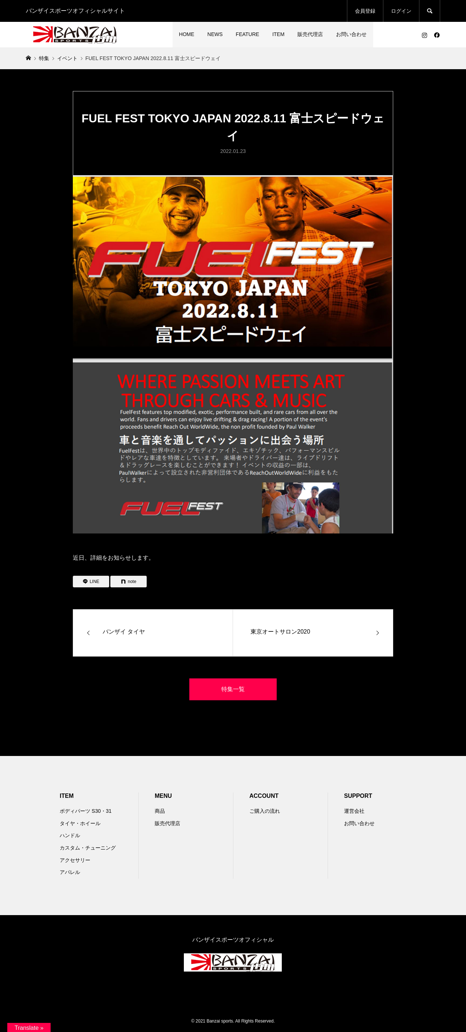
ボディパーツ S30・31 (85, 811)
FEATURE (247, 34)
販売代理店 (310, 34)
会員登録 (365, 11)
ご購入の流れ (264, 811)
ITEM (278, 34)
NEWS (215, 34)
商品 (160, 811)
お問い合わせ (351, 34)
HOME (186, 34)
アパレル (70, 872)
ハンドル (70, 835)
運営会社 (354, 811)
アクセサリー (75, 860)
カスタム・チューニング (88, 848)
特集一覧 (233, 689)
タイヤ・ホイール (80, 823)
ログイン (401, 11)
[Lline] (91, 581)
